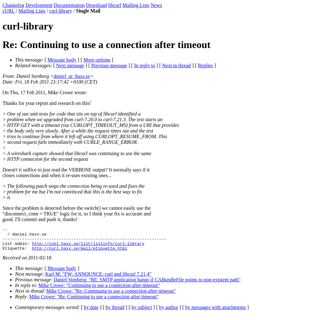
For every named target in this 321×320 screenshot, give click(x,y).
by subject (142, 312)
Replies (205, 65)
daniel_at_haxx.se (72, 76)
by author (168, 312)
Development (38, 5)
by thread (115, 312)
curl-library (60, 11)
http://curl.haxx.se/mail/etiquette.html (79, 253)
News (156, 5)
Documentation (69, 5)
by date (91, 312)
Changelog (13, 5)
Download (96, 5)
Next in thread (176, 65)
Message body (62, 59)
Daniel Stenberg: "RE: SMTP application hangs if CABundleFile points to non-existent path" (147, 284)
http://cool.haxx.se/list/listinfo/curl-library (88, 247)
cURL (9, 11)
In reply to (144, 65)
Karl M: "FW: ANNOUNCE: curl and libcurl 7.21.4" (98, 278)
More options (96, 59)
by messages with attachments (215, 312)
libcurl (114, 5)
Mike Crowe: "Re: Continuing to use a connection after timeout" (111, 295)
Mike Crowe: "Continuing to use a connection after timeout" (99, 290)
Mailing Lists (136, 5)
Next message (70, 65)
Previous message (109, 65)
